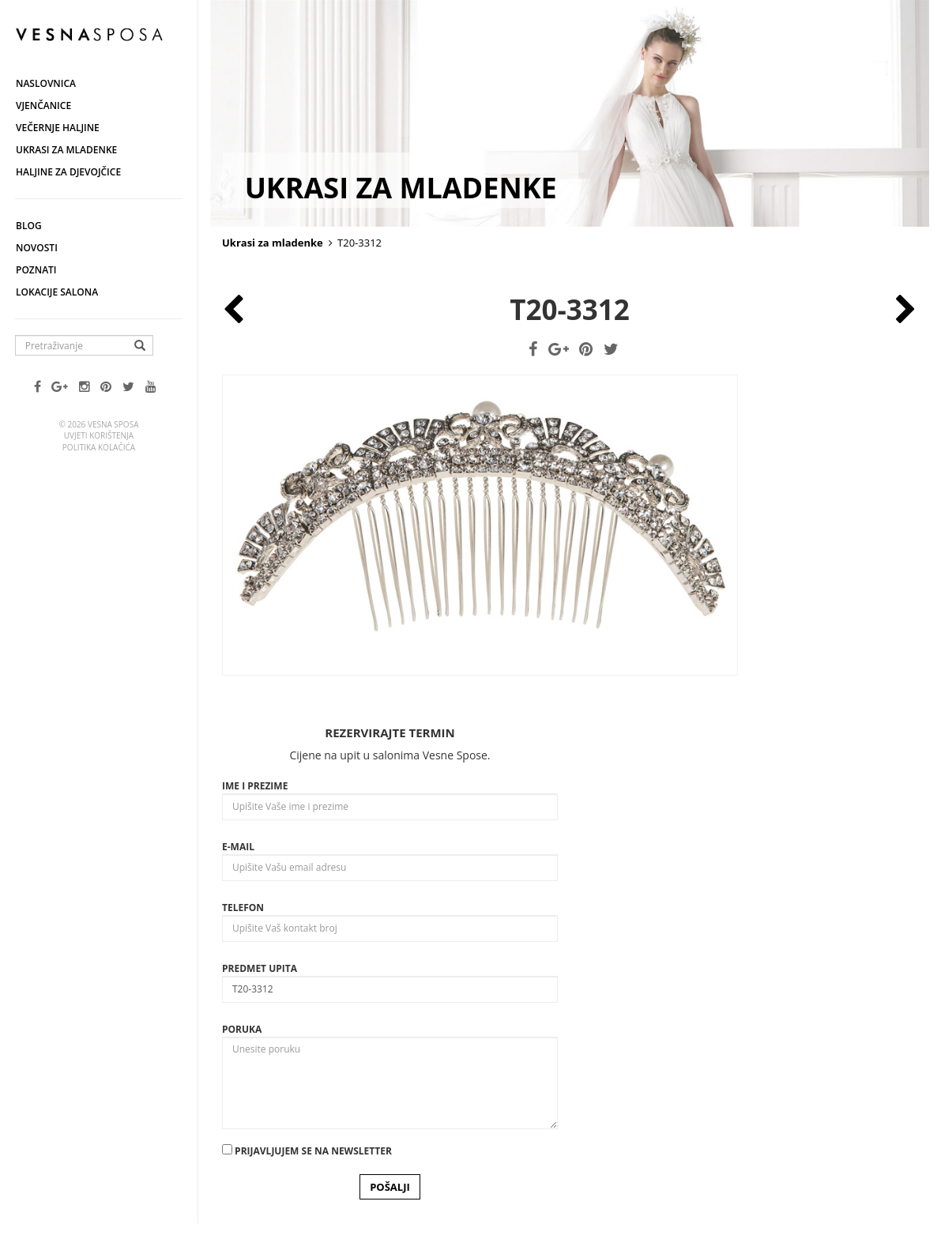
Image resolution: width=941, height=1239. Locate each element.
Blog (29, 225)
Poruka (242, 1029)
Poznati (36, 270)
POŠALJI (390, 1187)
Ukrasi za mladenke (66, 149)
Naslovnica (46, 83)
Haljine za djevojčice (68, 172)
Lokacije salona (57, 292)
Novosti (37, 247)
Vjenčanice (43, 105)
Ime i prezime (255, 786)
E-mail (238, 846)
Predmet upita (259, 968)
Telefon (243, 907)
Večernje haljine (58, 127)
